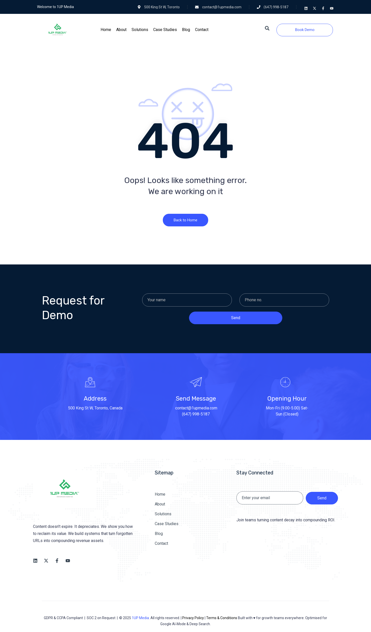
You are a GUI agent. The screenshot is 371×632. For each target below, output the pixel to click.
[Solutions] (140, 29)
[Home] (106, 29)
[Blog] (186, 29)
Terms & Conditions (221, 618)
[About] (121, 29)
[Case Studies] (165, 29)
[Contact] (202, 29)
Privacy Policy (193, 618)
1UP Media (140, 618)
